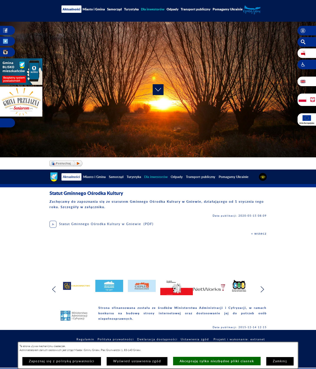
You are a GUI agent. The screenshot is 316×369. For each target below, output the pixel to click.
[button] (307, 30)
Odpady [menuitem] (173, 9)
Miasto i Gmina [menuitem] (94, 9)
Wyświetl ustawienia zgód (137, 361)
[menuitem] (152, 9)
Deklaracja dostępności (157, 339)
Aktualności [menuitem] (71, 9)
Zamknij (280, 361)
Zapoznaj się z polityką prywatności (61, 361)
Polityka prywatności (116, 339)
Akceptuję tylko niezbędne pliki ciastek (217, 361)
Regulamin (85, 339)
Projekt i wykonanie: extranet (239, 339)
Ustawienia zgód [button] (195, 339)
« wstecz (259, 233)
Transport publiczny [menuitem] (195, 9)
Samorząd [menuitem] (114, 9)
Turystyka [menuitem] (131, 9)
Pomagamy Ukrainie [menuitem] (228, 9)
